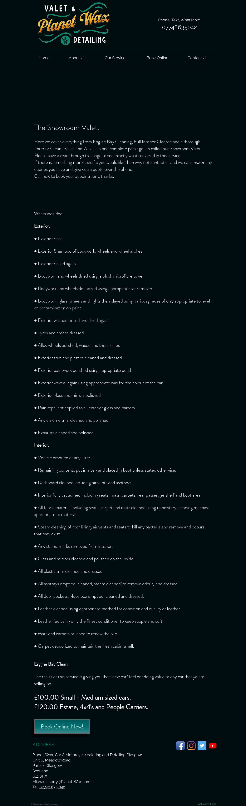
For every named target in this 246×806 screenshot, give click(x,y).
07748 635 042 (52, 787)
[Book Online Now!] (62, 726)
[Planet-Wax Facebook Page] (180, 745)
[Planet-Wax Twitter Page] (202, 745)
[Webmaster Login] (207, 804)
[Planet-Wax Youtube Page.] (212, 745)
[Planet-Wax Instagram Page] (191, 745)
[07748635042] (179, 27)
